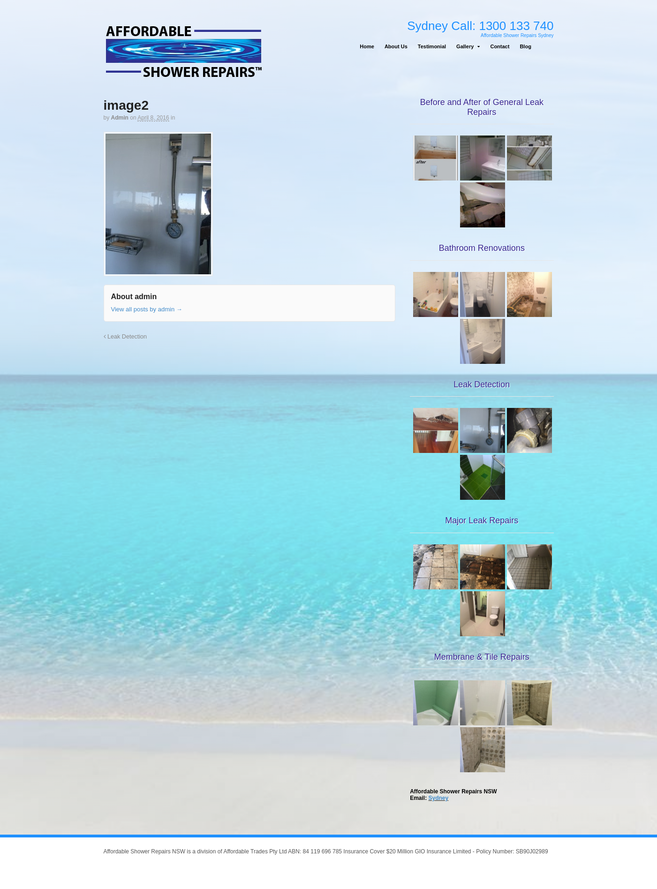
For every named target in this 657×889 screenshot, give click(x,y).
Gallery (465, 46)
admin (119, 117)
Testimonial (432, 46)
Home (367, 46)
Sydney (439, 798)
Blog (525, 46)
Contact (499, 46)
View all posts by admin (146, 309)
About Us (396, 46)
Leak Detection (125, 336)
